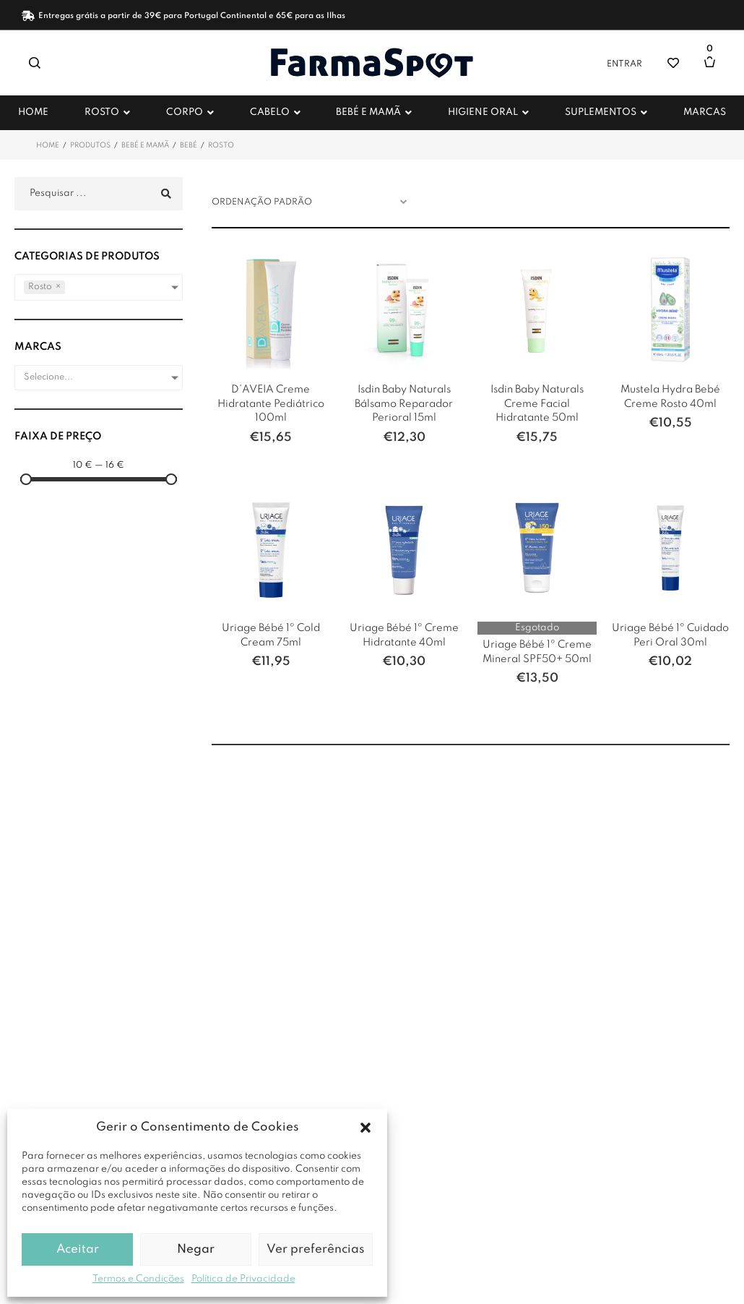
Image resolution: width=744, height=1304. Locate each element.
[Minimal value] (98, 479)
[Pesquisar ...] (98, 193)
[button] (365, 1127)
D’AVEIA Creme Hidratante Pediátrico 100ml (270, 404)
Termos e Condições (138, 1279)
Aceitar (77, 1249)
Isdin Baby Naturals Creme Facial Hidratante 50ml (537, 404)
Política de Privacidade (243, 1279)
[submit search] (164, 194)
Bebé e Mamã (145, 145)
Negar (196, 1249)
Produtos (90, 145)
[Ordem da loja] (313, 202)
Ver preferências (316, 1249)
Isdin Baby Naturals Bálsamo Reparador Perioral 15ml (404, 404)
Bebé (188, 145)
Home (47, 145)
